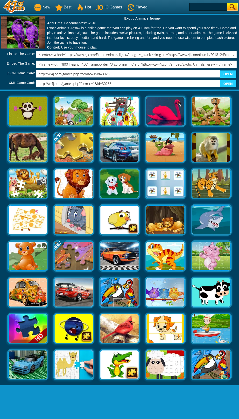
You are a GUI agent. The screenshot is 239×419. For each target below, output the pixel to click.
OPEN (228, 74)
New (42, 7)
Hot (83, 7)
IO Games (109, 7)
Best (63, 7)
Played (137, 7)
